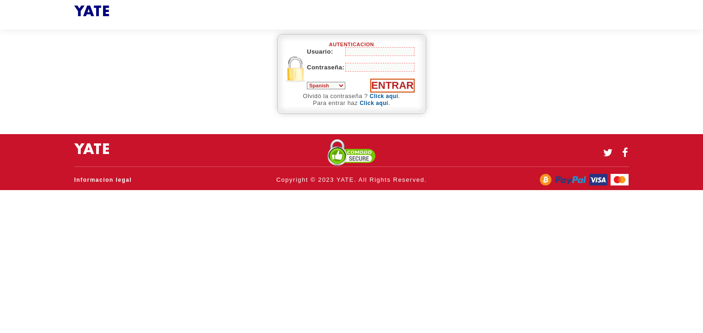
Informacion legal (103, 180)
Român (326, 85)
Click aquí (384, 96)
